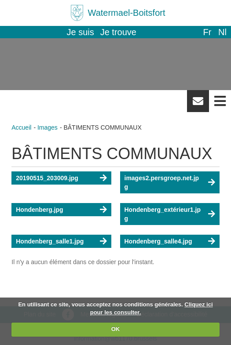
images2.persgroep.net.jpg (162, 182)
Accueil (21, 127)
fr (207, 32)
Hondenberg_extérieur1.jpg (163, 214)
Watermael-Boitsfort (126, 13)
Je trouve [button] (118, 32)
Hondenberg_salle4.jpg (158, 241)
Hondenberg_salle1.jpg (50, 241)
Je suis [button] (80, 32)
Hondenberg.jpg (39, 209)
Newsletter (198, 104)
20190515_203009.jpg (47, 178)
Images (47, 127)
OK (115, 329)
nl (222, 32)
